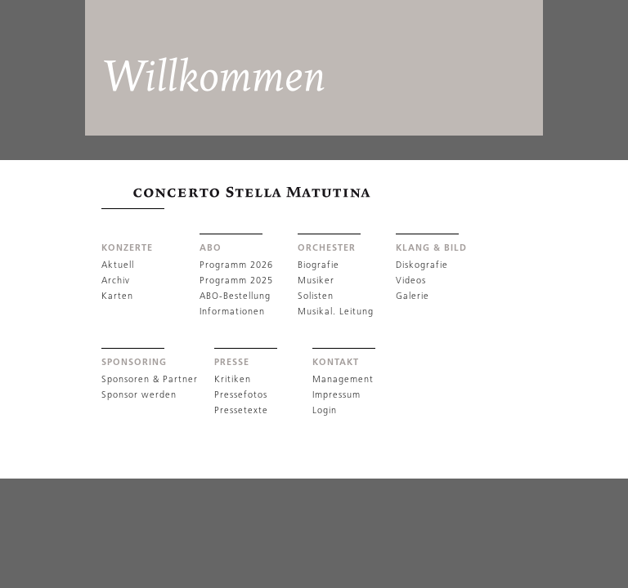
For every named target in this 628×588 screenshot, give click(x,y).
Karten (117, 295)
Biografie (318, 264)
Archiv (115, 280)
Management (343, 379)
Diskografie (422, 264)
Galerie (412, 295)
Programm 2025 (236, 280)
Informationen (232, 311)
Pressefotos (240, 394)
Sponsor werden (139, 394)
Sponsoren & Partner (149, 379)
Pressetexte (241, 410)
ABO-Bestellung (235, 295)
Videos (411, 280)
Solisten (316, 295)
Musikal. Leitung (336, 311)
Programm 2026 (236, 264)
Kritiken (232, 379)
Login (324, 410)
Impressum (336, 394)
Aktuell (117, 264)
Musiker (316, 280)
